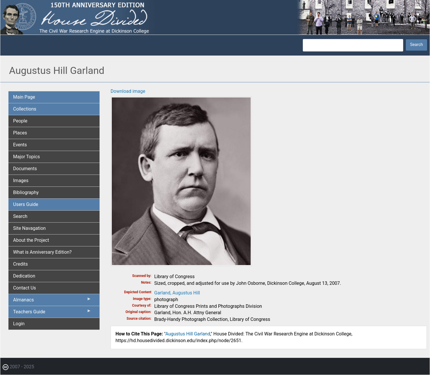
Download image (128, 91)
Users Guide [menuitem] (25, 204)
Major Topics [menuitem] (26, 156)
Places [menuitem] (20, 133)
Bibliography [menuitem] (26, 192)
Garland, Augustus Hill (177, 293)
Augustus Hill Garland (187, 334)
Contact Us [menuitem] (24, 288)
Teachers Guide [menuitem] (52, 313)
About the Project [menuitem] (31, 240)
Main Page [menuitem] (24, 97)
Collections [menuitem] (24, 109)
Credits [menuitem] (20, 264)
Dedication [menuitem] (24, 276)
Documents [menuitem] (25, 168)
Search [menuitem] (20, 216)
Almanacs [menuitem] (52, 301)
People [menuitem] (20, 121)
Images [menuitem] (21, 180)
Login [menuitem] (18, 323)
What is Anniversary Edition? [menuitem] (42, 252)
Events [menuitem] (20, 144)
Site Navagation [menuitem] (29, 228)
